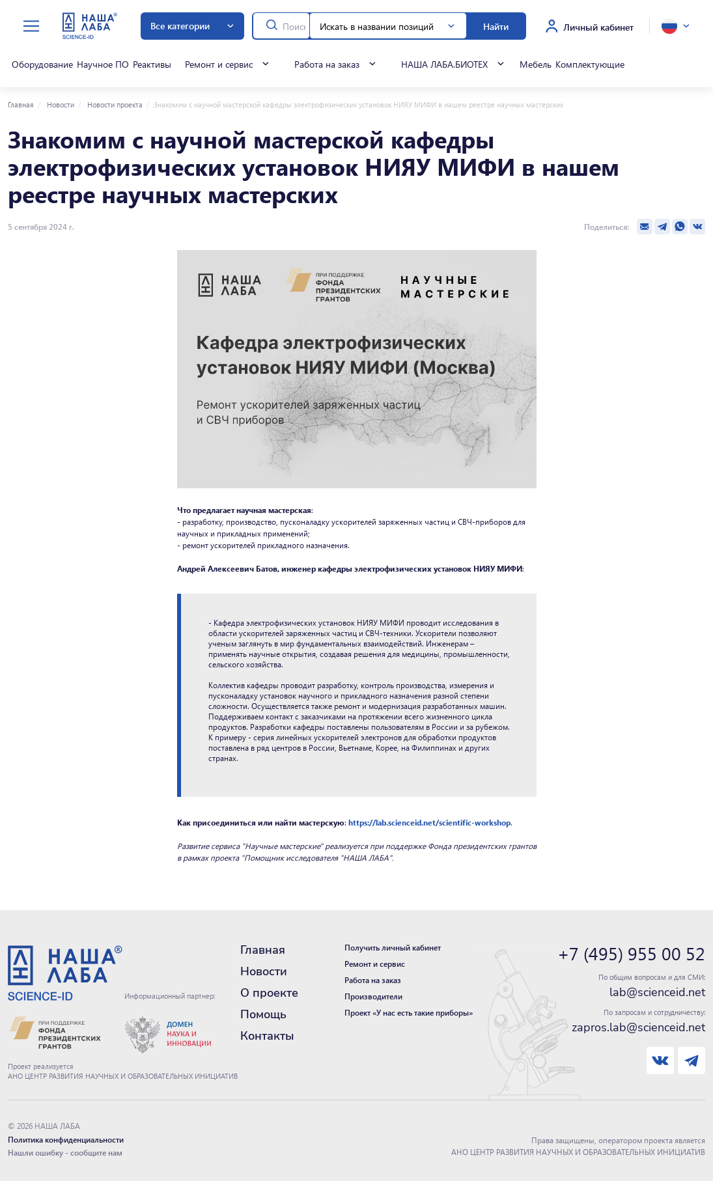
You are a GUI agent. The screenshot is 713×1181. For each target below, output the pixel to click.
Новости (59, 104)
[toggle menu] (31, 26)
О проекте (269, 993)
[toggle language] (676, 26)
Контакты (267, 1036)
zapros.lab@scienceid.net (638, 1027)
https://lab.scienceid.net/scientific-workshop (429, 822)
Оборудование (42, 64)
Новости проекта (114, 104)
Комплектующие (589, 64)
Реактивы (152, 64)
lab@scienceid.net (657, 992)
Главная (21, 104)
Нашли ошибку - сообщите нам (65, 1152)
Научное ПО (103, 64)
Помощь (263, 1014)
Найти (496, 26)
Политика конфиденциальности (66, 1139)
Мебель (535, 64)
